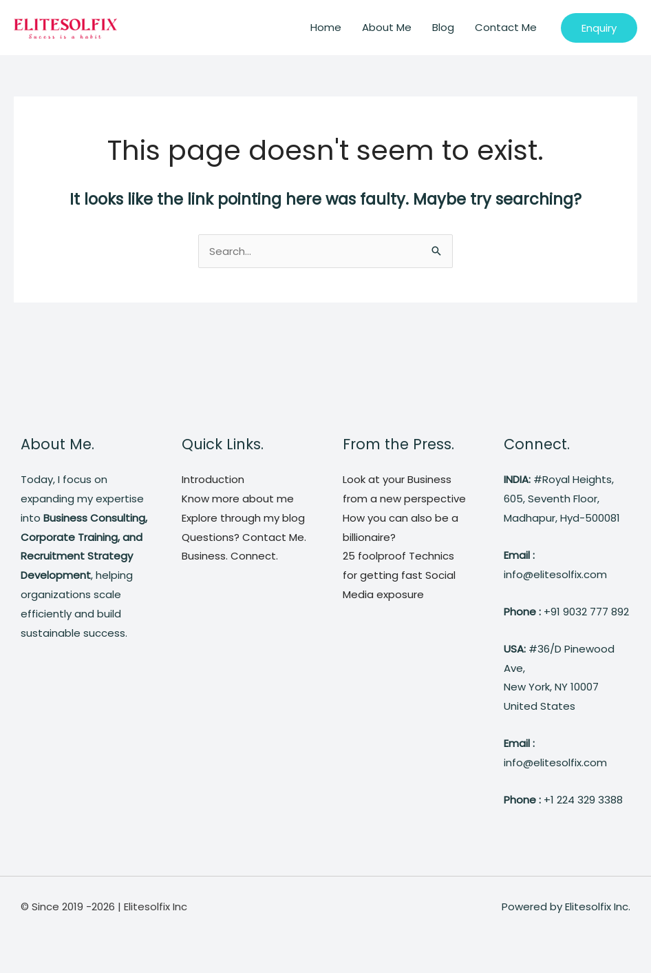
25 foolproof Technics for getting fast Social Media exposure (399, 575)
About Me (387, 27)
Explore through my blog (243, 518)
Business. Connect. (230, 556)
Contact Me (506, 27)
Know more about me (238, 498)
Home (325, 27)
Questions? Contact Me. (244, 537)
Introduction (213, 479)
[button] (599, 28)
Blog (443, 27)
